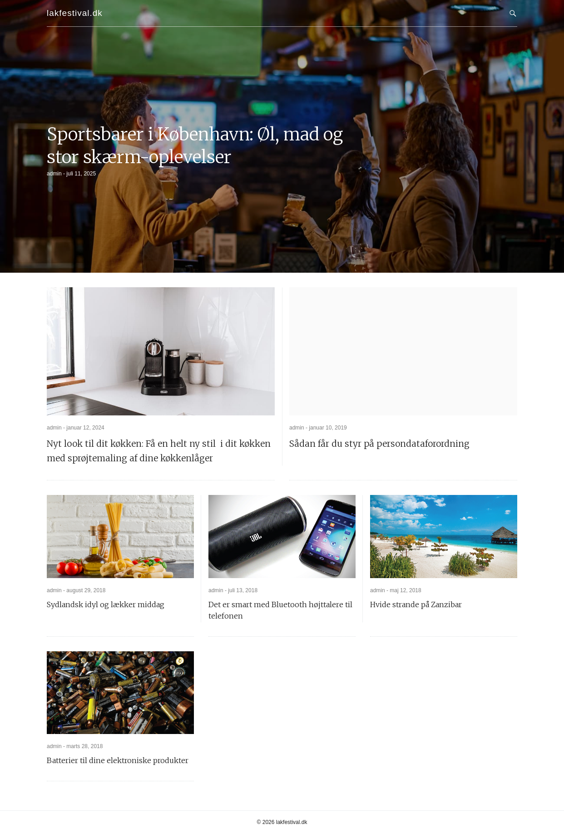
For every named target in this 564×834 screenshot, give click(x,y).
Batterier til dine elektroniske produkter (117, 760)
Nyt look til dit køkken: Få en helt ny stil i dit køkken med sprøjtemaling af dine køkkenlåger (159, 451)
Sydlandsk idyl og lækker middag (105, 604)
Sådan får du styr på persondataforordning (379, 443)
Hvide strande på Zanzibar (416, 604)
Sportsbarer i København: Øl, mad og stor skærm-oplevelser (195, 146)
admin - (56, 173)
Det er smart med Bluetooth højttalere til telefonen (280, 610)
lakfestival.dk (75, 13)
